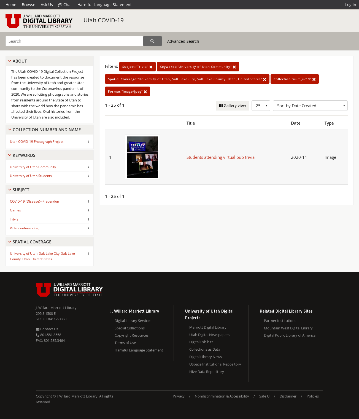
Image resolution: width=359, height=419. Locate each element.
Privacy (179, 396)
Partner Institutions (280, 320)
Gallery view (234, 105)
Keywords (24, 155)
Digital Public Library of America (289, 335)
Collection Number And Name (47, 129)
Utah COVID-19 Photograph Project (36, 141)
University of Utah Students (31, 175)
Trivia (14, 219)
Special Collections (130, 328)
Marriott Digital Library (207, 327)
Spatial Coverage (32, 242)
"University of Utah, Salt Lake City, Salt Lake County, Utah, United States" (187, 79)
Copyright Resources (132, 335)
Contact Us (47, 328)
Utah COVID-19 (103, 20)
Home (11, 4)
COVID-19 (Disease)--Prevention (34, 201)
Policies (313, 396)
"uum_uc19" (295, 79)
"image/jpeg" (127, 91)
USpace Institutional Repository (215, 364)
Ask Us (47, 4)
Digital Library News (205, 356)
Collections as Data (204, 349)
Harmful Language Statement (104, 4)
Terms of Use (125, 342)
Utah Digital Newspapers (209, 334)
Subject (21, 189)
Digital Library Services (133, 320)
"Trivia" (137, 67)
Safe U (264, 396)
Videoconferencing (24, 228)
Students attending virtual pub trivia (221, 157)
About (20, 61)
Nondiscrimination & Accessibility (222, 396)
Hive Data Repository (206, 371)
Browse (28, 4)
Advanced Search (183, 41)
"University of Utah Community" (198, 67)
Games (15, 210)
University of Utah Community (33, 167)
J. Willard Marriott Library (56, 307)
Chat (65, 4)
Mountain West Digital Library (288, 328)
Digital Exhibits (201, 341)
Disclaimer (288, 396)
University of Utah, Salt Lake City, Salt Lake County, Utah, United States (42, 256)
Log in (350, 4)
